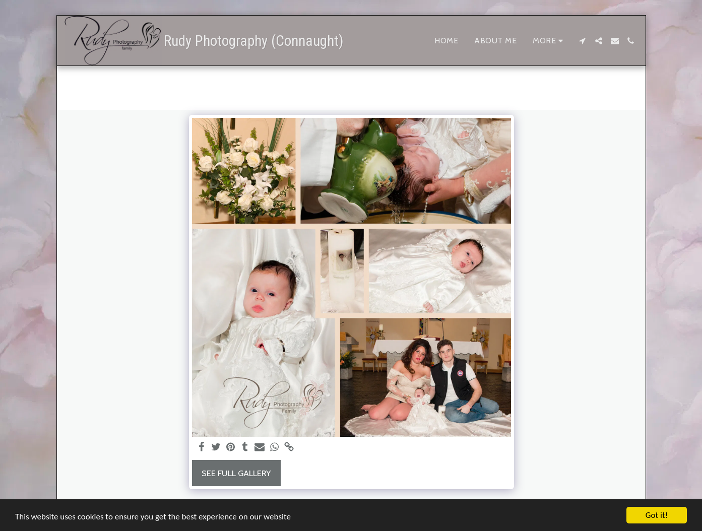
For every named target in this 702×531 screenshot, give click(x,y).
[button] (582, 41)
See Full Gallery (236, 473)
